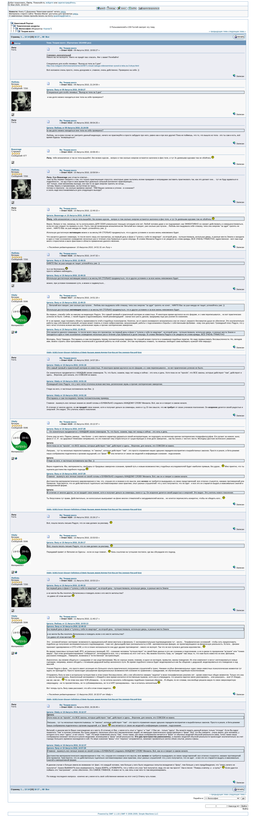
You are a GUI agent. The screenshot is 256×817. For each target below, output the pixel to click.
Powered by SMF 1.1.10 (108, 814)
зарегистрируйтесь (67, 3)
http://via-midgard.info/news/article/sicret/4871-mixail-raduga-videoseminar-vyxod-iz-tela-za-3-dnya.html (93, 66)
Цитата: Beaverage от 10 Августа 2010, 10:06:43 (68, 215)
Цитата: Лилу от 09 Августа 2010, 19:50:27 (66, 90)
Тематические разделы (28, 26)
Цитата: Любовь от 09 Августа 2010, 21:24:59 (67, 128)
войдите (49, 3)
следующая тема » (237, 31)
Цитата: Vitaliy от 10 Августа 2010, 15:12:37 (66, 712)
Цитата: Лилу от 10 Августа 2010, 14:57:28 (66, 429)
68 (43, 37)
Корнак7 (47, 29)
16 (35, 37)
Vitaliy (14, 295)
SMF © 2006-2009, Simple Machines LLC (139, 814)
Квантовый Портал (23, 23)
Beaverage (16, 149)
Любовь (15, 82)
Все (47, 37)
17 (38, 37)
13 (26, 37)
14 (28, 37)
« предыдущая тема (218, 31)
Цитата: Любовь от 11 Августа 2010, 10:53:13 (67, 623)
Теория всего (27, 31)
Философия (25, 29)
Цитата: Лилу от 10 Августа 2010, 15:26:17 (66, 542)
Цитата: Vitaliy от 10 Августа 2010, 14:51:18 (66, 365)
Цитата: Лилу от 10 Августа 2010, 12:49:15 (66, 260)
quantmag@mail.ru (62, 16)
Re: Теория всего (68, 48)
